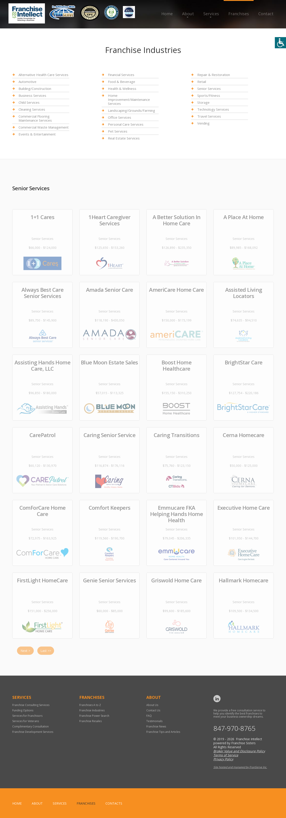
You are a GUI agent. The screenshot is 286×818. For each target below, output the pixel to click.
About (188, 13)
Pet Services (117, 131)
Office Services (119, 117)
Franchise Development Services (32, 732)
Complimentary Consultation (30, 726)
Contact (265, 13)
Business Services (32, 95)
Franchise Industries (92, 710)
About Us (152, 705)
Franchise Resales (90, 721)
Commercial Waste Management (44, 127)
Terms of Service (225, 755)
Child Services (29, 102)
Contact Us (153, 710)
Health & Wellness (122, 88)
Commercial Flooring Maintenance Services (35, 118)
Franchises (238, 13)
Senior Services (209, 88)
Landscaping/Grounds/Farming (131, 110)
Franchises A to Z (90, 705)
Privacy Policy (223, 759)
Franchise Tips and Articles (163, 732)
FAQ (149, 716)
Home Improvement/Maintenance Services (129, 99)
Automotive (27, 81)
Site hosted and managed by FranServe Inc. (240, 767)
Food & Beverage (121, 81)
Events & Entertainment (37, 134)
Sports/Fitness (208, 95)
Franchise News (156, 726)
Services (211, 13)
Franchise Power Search (94, 716)
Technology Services (213, 109)
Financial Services (121, 75)
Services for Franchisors (27, 716)
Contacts (113, 803)
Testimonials (154, 721)
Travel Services (209, 116)
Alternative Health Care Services (43, 75)
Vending (203, 123)
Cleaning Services (32, 109)
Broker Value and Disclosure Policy (239, 751)
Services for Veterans (25, 721)
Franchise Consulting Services (30, 705)
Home (167, 13)
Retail (201, 81)
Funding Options (22, 710)
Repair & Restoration (213, 75)
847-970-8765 (234, 728)
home (17, 803)
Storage (203, 102)
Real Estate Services (124, 138)
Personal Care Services (125, 124)
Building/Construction (35, 88)
